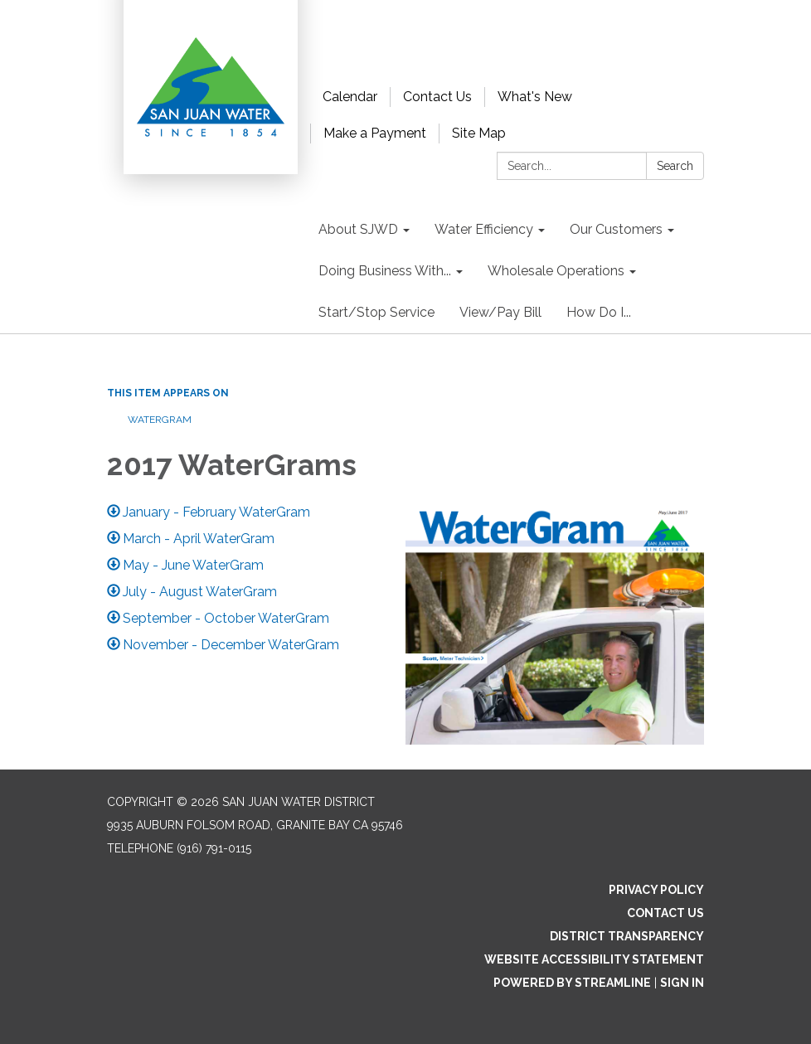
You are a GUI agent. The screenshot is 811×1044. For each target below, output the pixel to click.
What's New (535, 96)
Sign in (682, 982)
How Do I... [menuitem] (598, 312)
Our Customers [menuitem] (616, 229)
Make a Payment (374, 133)
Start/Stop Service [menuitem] (376, 312)
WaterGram (160, 419)
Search (675, 165)
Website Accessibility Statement (594, 959)
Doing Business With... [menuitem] (384, 271)
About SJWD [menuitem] (358, 229)
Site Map (479, 133)
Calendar (350, 96)
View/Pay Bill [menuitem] (500, 312)
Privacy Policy (656, 889)
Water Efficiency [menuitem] (484, 229)
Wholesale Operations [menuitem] (556, 271)
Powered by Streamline (572, 982)
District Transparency (627, 936)
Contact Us (437, 96)
